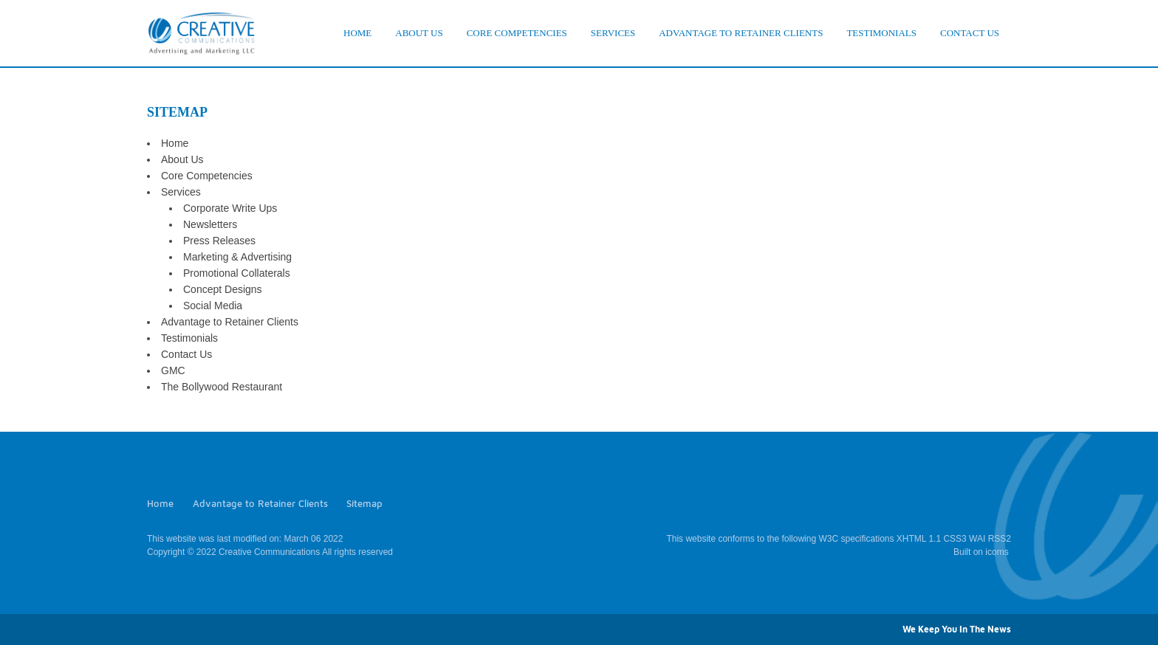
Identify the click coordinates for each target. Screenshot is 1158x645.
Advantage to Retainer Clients (229, 322)
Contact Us (186, 354)
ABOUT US (418, 32)
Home (174, 143)
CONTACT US (969, 32)
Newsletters (210, 224)
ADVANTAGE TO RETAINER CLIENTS (741, 32)
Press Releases (219, 240)
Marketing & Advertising (237, 257)
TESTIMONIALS (881, 32)
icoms (996, 552)
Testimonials (189, 338)
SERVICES (613, 32)
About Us (182, 159)
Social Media (212, 305)
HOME (357, 32)
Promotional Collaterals (236, 273)
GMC (173, 370)
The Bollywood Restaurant (221, 387)
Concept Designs (222, 289)
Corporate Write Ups (230, 208)
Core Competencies (207, 176)
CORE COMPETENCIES (517, 32)
